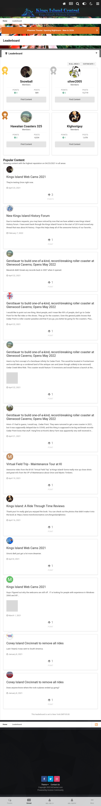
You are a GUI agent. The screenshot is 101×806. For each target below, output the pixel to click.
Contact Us (55, 785)
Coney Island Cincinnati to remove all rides (35, 643)
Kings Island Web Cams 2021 (26, 177)
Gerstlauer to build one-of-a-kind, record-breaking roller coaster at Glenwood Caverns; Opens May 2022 (50, 262)
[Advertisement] (52, 754)
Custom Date (88, 64)
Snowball (26, 81)
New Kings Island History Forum (28, 216)
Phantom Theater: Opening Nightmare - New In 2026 (50, 30)
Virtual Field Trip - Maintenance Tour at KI (34, 464)
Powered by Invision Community (51, 790)
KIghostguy (74, 126)
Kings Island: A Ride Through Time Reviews (35, 506)
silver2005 (75, 81)
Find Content (26, 99)
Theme (45, 785)
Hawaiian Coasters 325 (26, 126)
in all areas (74, 64)
